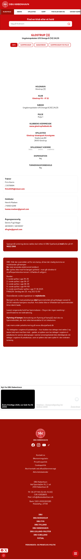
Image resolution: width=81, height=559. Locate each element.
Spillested (40, 133)
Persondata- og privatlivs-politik (40, 545)
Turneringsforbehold (40, 165)
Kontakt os (40, 455)
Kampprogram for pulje (60, 45)
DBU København (40, 528)
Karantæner (41, 45)
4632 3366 (11, 246)
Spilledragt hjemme (40, 147)
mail (62, 244)
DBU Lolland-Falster (40, 532)
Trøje (30, 149)
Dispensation (40, 156)
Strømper (50, 149)
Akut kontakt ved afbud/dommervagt (40, 469)
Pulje (40, 114)
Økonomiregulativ (40, 459)
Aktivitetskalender (40, 472)
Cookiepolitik (40, 465)
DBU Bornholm (40, 518)
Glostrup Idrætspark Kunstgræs (41, 136)
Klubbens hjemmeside (40, 124)
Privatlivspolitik (40, 462)
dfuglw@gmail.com (13, 230)
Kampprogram (25, 45)
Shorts (40, 149)
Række (40, 105)
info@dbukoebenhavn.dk (42, 497)
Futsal (40, 538)
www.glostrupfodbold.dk (40, 126)
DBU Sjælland (40, 535)
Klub (40, 96)
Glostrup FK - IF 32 (40, 98)
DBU (40, 515)
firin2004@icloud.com (15, 189)
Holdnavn (40, 87)
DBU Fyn (40, 521)
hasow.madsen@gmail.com (17, 209)
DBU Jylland (40, 525)
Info (14, 45)
